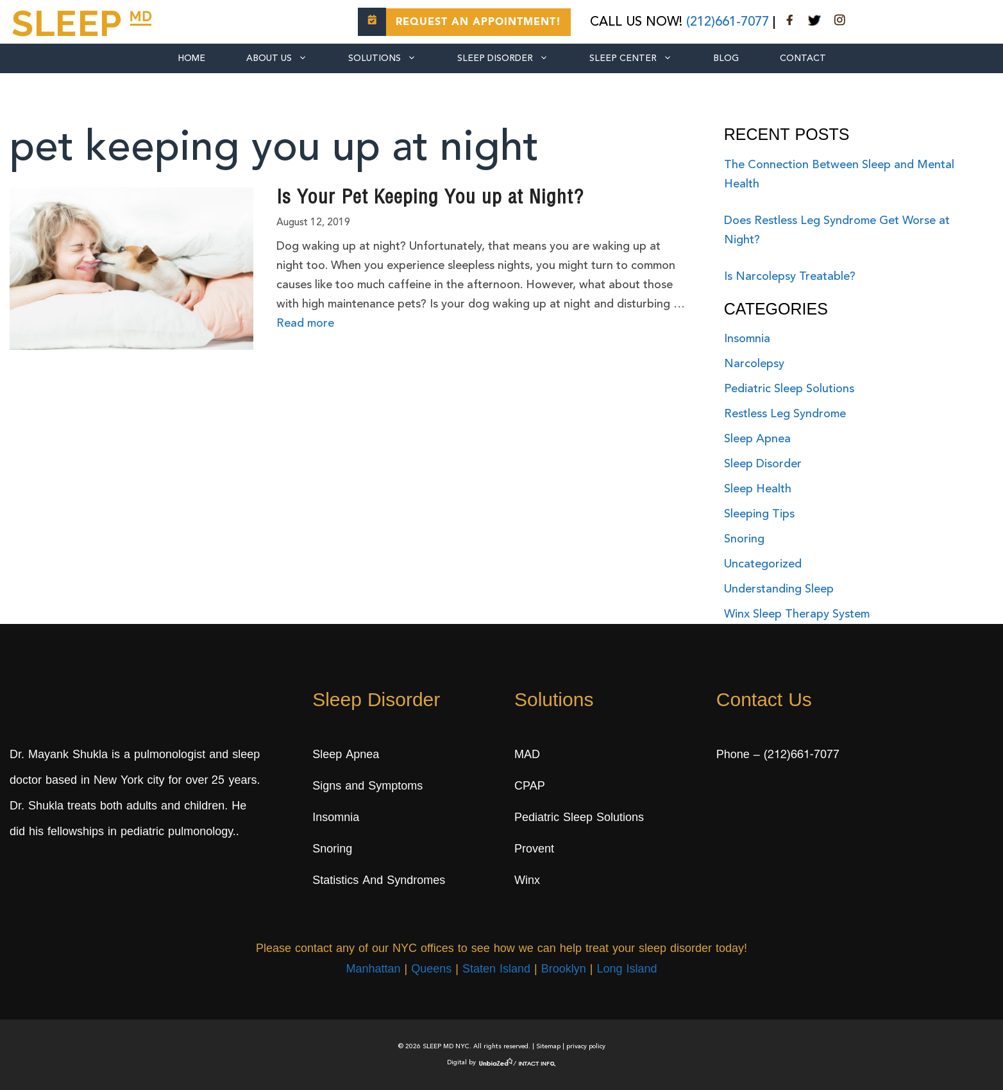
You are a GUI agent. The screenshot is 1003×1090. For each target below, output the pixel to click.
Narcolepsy (754, 364)
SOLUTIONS (392, 58)
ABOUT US (287, 58)
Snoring (744, 539)
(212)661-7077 (727, 22)
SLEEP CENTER (641, 58)
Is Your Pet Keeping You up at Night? (430, 199)
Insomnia (747, 339)
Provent (534, 850)
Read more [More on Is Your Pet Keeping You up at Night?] (305, 323)
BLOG (726, 58)
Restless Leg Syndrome (785, 414)
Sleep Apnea (757, 439)
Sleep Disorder (513, 58)
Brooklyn (563, 970)
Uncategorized (763, 564)
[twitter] (814, 22)
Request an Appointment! (478, 22)
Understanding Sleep (779, 589)
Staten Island (496, 970)
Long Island (626, 970)
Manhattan (373, 970)
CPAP (529, 787)
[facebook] (790, 22)
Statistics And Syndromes (378, 881)
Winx (527, 881)
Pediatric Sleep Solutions (789, 389)
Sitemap (548, 1046)
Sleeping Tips (759, 514)
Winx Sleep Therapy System (797, 614)
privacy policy (585, 1046)
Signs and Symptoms (367, 787)
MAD (527, 755)
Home (191, 58)
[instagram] (839, 22)
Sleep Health (757, 489)
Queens (431, 970)
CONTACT (803, 58)
